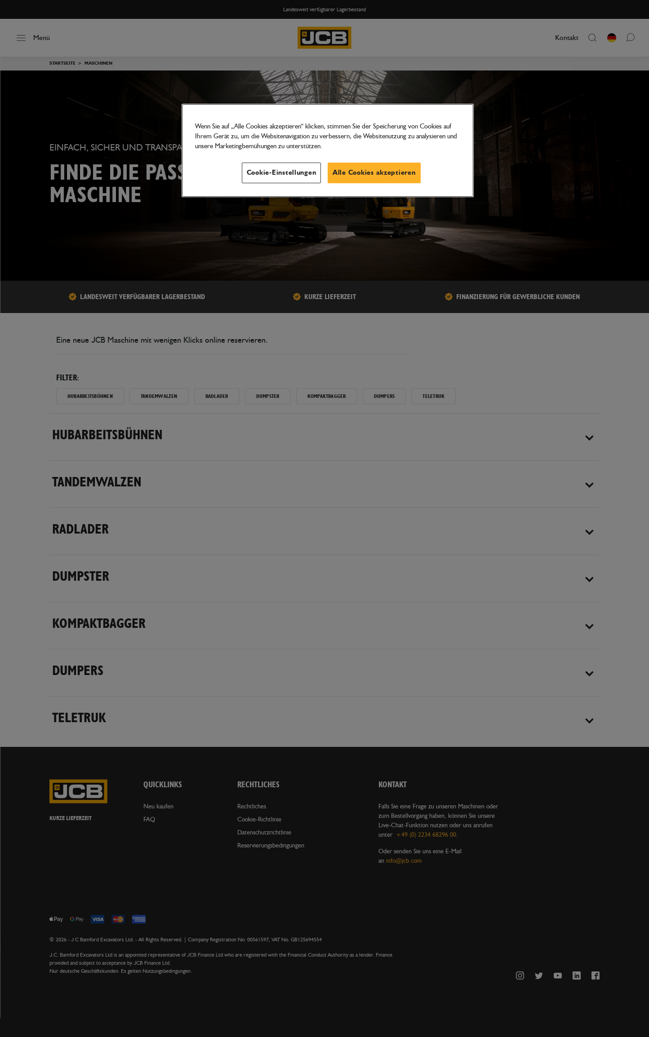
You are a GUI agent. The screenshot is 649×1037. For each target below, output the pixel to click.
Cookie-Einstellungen (281, 172)
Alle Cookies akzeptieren (374, 172)
